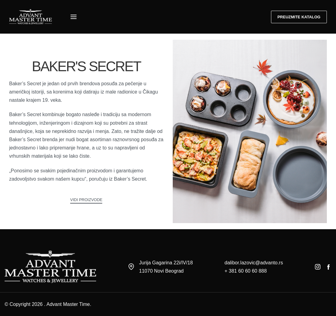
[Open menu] (73, 16)
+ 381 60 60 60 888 (246, 271)
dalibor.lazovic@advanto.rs (254, 262)
